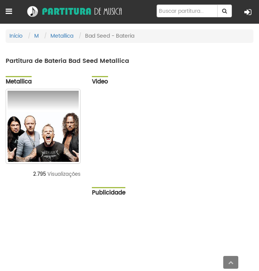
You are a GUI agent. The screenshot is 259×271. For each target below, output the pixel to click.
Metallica (61, 36)
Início (16, 36)
